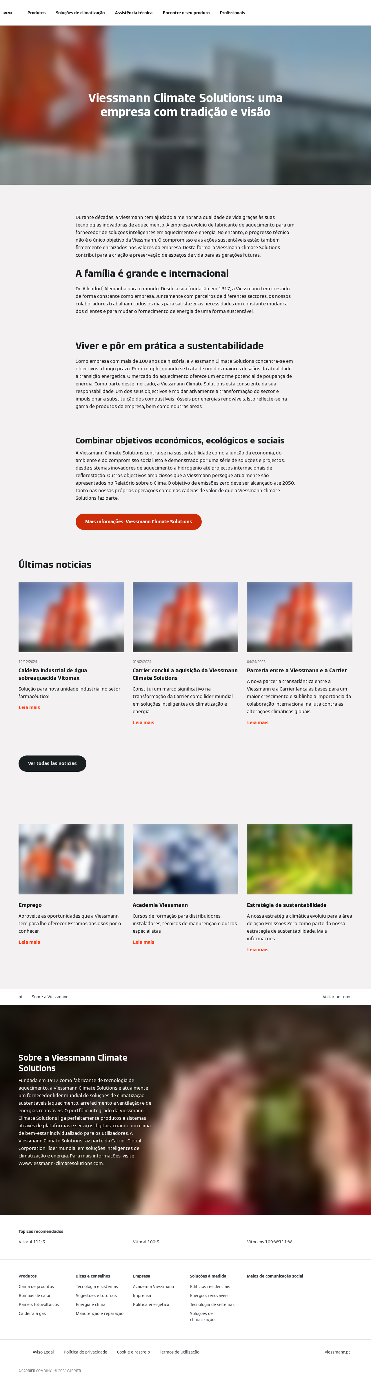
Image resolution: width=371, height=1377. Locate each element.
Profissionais (232, 12)
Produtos (37, 12)
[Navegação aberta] (7, 13)
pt (21, 996)
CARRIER (74, 1371)
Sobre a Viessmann (50, 996)
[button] (338, 997)
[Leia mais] (71, 654)
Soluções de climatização (80, 12)
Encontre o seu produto (186, 12)
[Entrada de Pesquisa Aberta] (349, 13)
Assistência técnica (133, 12)
